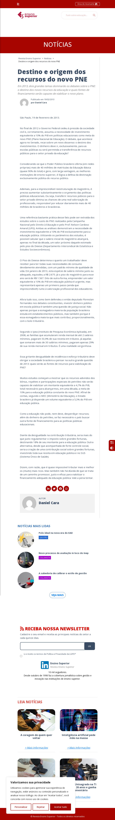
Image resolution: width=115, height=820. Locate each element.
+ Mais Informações (36, 747)
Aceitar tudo (60, 806)
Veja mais (57, 595)
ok (89, 646)
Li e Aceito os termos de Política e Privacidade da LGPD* (50, 654)
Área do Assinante (87, 4)
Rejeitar (41, 806)
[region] (40, 795)
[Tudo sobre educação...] (76, 15)
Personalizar (21, 806)
